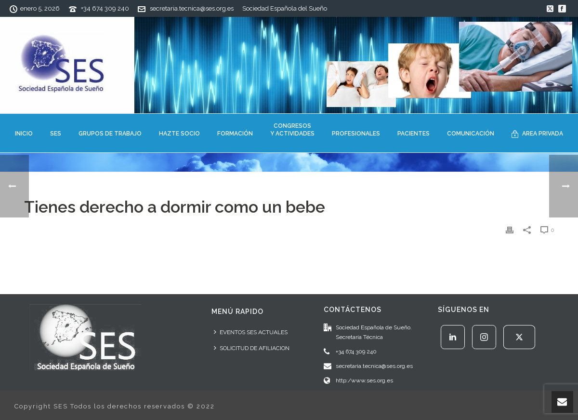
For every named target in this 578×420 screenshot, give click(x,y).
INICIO (24, 133)
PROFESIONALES (356, 133)
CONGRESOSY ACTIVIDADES (292, 129)
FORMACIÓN (235, 133)
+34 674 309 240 (105, 8)
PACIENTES (413, 133)
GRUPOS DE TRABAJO (110, 133)
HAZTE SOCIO (179, 133)
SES (55, 133)
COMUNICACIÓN (470, 133)
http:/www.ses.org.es (364, 380)
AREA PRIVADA (537, 134)
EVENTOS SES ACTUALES (251, 332)
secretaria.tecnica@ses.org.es (192, 8)
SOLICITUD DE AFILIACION (251, 348)
